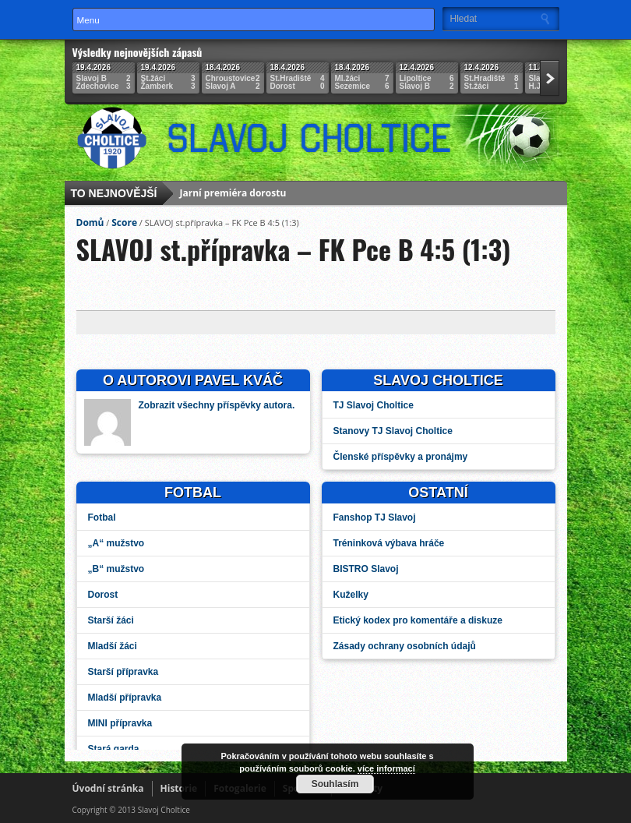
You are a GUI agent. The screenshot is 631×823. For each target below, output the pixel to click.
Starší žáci (111, 620)
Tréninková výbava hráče (389, 543)
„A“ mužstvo (116, 543)
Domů (90, 222)
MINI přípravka (120, 723)
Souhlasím (335, 784)
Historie (179, 788)
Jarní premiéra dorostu (233, 194)
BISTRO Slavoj (366, 568)
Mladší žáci (112, 646)
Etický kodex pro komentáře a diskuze (417, 620)
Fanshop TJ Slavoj (374, 517)
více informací (386, 768)
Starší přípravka (123, 671)
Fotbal (102, 517)
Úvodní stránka (108, 788)
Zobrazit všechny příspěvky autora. (217, 405)
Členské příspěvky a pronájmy (400, 456)
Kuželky (350, 594)
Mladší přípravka (125, 697)
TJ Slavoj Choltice (373, 405)
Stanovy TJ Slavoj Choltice (393, 431)
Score (124, 222)
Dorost (103, 594)
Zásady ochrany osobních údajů (404, 646)
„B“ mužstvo (116, 568)
